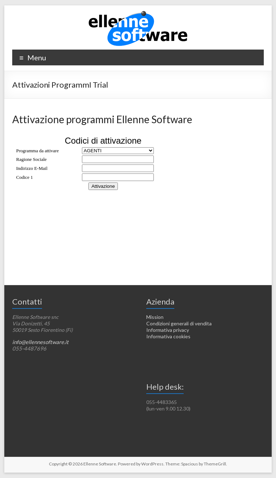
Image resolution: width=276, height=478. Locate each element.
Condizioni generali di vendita (179, 323)
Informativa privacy (167, 330)
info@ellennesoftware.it (40, 342)
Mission (155, 317)
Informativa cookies (168, 336)
